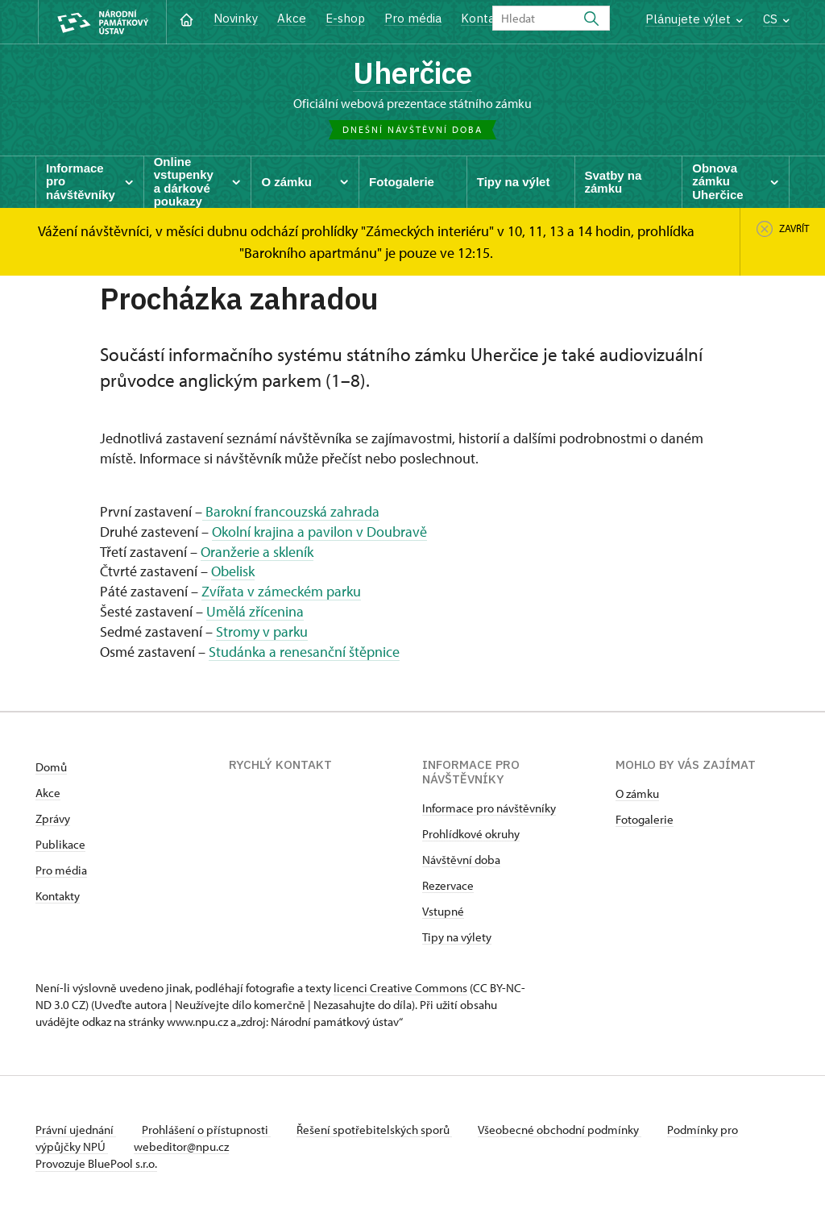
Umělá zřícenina (255, 611)
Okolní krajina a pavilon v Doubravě (319, 531)
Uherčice (412, 72)
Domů (51, 767)
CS (776, 19)
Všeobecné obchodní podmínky (559, 1129)
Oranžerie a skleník (257, 551)
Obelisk (233, 571)
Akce (291, 18)
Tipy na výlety (456, 937)
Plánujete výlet (694, 19)
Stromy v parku (262, 631)
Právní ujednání (75, 1129)
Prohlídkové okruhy (471, 833)
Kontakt (484, 18)
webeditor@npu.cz (181, 1146)
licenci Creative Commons (400, 987)
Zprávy (52, 818)
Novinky (236, 18)
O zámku (637, 793)
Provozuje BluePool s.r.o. (96, 1163)
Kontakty (57, 895)
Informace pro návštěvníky (489, 808)
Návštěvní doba (461, 859)
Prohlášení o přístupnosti (206, 1129)
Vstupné (443, 911)
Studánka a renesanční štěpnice (304, 651)
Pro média (413, 18)
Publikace (60, 844)
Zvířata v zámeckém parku (281, 591)
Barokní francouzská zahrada (290, 511)
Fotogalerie (645, 819)
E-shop (345, 18)
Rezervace (448, 885)
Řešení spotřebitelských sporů (374, 1129)
